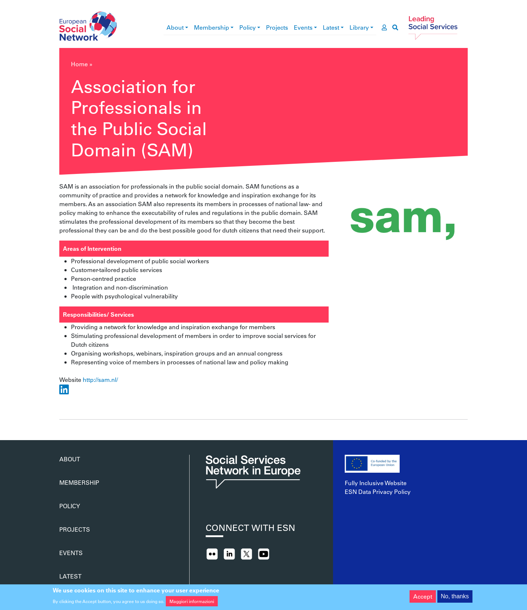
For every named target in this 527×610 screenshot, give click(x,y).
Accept (422, 598)
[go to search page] (395, 27)
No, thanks (455, 598)
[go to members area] (384, 27)
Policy (247, 27)
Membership (211, 27)
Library (359, 27)
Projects (277, 27)
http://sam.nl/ (100, 379)
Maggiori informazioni (191, 603)
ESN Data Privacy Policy (378, 491)
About (175, 27)
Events (303, 27)
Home (79, 64)
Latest (331, 27)
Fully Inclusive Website (376, 483)
